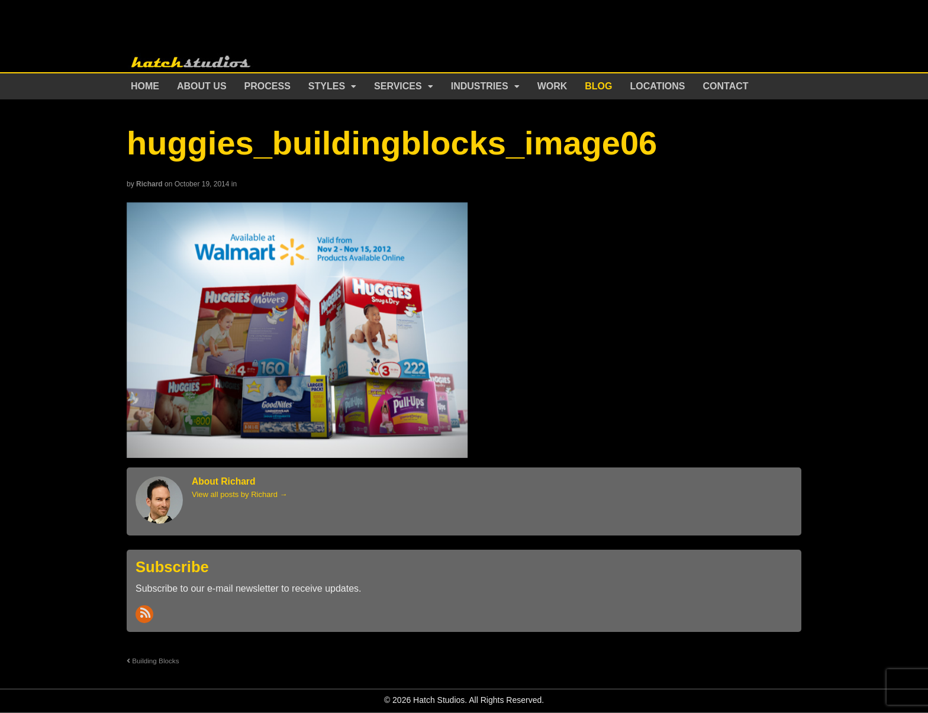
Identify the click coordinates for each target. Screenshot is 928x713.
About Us (202, 86)
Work (552, 86)
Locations (657, 86)
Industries (479, 86)
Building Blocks (153, 660)
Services (398, 86)
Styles (326, 86)
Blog (598, 86)
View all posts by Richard (240, 494)
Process (267, 86)
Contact (726, 86)
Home (145, 86)
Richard (149, 184)
